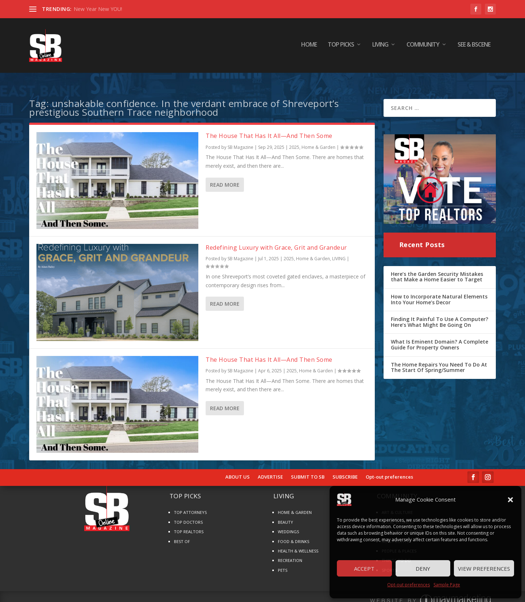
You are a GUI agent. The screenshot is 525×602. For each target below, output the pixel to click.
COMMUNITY (423, 47)
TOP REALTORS (188, 522)
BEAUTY (285, 512)
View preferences (484, 568)
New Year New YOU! (98, 8)
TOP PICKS (341, 47)
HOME (309, 47)
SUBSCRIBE (345, 468)
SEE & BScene (474, 47)
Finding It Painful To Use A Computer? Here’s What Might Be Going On (439, 312)
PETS (282, 560)
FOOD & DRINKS (293, 532)
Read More (225, 175)
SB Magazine (240, 138)
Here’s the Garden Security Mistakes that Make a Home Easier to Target (437, 267)
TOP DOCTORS (188, 512)
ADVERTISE (270, 468)
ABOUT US (237, 468)
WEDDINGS (288, 522)
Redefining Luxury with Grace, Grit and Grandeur (276, 238)
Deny (423, 568)
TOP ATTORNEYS (190, 503)
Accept (364, 568)
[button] (510, 499)
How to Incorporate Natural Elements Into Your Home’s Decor (439, 290)
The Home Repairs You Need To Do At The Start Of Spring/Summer (439, 358)
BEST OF (182, 532)
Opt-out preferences (408, 585)
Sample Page (446, 585)
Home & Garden (318, 138)
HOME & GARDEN (295, 503)
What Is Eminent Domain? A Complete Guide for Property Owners (439, 335)
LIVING (380, 47)
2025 (294, 138)
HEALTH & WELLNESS (298, 541)
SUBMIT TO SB (307, 468)
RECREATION (290, 551)
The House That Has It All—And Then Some (269, 126)
